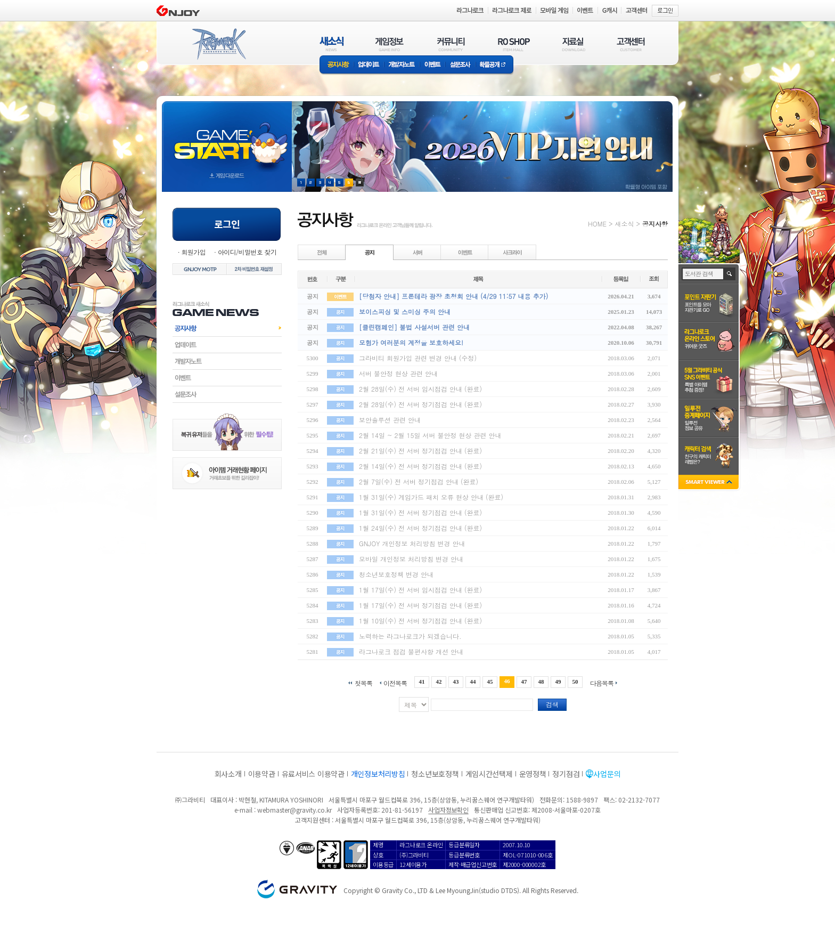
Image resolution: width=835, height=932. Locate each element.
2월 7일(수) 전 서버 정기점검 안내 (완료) (418, 481)
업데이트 (369, 65)
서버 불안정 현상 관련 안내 (398, 373)
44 (473, 681)
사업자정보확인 (448, 809)
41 (421, 681)
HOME (597, 223)
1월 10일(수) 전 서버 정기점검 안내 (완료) (420, 620)
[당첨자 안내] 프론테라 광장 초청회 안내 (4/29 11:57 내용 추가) (453, 296)
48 (541, 681)
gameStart (227, 136)
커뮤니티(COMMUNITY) (451, 44)
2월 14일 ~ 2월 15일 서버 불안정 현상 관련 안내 (430, 435)
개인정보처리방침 (378, 773)
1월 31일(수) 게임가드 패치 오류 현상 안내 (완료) (431, 496)
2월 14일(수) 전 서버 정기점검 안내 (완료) (420, 466)
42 (438, 681)
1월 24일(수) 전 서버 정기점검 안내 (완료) (420, 527)
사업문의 (606, 773)
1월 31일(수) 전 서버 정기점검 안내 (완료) (420, 512)
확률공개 (494, 65)
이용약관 (261, 773)
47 (524, 681)
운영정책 (532, 773)
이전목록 (395, 682)
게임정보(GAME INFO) (389, 44)
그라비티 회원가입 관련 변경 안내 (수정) (418, 357)
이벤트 (432, 65)
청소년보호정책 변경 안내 (396, 574)
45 (490, 681)
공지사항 (337, 65)
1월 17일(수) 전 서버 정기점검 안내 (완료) (420, 605)
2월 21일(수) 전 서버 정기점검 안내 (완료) (420, 450)
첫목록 (363, 682)
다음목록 (601, 682)
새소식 (624, 223)
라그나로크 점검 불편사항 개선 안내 (411, 651)
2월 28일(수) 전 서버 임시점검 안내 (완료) (420, 388)
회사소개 (228, 773)
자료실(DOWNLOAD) (573, 44)
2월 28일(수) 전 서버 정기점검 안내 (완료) (420, 404)
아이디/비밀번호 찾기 (247, 251)
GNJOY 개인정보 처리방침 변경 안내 (412, 543)
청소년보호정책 (435, 773)
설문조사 (460, 65)
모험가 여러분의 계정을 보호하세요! (411, 342)
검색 (552, 704)
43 (456, 681)
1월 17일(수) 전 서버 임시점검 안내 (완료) (420, 589)
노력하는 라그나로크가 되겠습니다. (410, 636)
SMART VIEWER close (709, 483)
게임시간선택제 (489, 773)
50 (575, 681)
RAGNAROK (218, 44)
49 (558, 681)
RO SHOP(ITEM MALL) (514, 44)
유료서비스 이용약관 (313, 773)
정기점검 (565, 773)
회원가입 (193, 251)
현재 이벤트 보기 (360, 183)
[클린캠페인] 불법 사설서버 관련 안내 (414, 326)
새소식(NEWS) (332, 44)
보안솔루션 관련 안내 (390, 419)
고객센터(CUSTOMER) (630, 44)
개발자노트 (402, 65)
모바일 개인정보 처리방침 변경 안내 (411, 558)
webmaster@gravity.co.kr (294, 809)
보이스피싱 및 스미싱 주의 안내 (405, 311)
